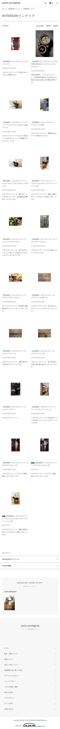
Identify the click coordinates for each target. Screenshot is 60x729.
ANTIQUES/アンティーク (14, 9)
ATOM (11, 692)
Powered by (30, 725)
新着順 (55, 26)
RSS (5, 692)
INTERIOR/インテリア (28, 9)
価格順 (48, 26)
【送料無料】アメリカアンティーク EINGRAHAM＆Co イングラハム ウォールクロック (44, 64)
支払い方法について (11, 665)
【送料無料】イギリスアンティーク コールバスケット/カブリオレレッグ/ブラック (15, 183)
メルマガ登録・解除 (11, 687)
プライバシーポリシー (11, 676)
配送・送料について (11, 653)
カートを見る (8, 703)
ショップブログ (9, 681)
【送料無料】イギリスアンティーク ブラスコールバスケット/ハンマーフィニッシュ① (44, 183)
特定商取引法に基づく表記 (13, 670)
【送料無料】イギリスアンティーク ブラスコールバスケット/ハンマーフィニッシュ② (15, 518)
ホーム (3, 9)
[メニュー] (57, 3)
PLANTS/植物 (6, 566)
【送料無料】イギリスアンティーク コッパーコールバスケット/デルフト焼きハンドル (15, 125)
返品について (8, 659)
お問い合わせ (8, 709)
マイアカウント (9, 698)
